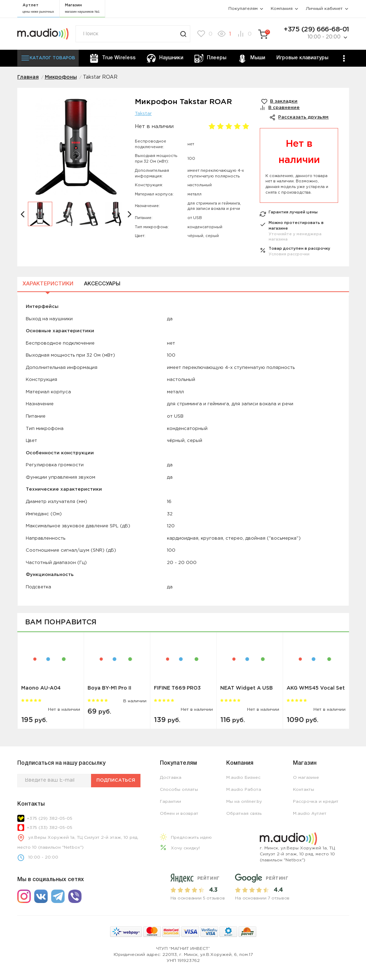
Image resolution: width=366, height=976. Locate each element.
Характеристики (48, 283)
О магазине (306, 778)
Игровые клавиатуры (302, 58)
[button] (22, 214)
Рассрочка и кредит (315, 802)
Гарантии (170, 802)
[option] (76, 150)
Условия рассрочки (289, 254)
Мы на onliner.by (244, 802)
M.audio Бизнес (243, 778)
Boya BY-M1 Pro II (109, 688)
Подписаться (115, 780)
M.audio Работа (243, 790)
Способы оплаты (179, 790)
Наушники (165, 58)
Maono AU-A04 (41, 688)
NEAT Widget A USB (246, 688)
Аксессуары (102, 283)
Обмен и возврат (179, 814)
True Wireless (113, 58)
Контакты (303, 790)
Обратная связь (244, 814)
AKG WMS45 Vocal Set (316, 688)
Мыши (251, 58)
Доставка (170, 778)
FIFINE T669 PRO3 (177, 688)
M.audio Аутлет (309, 814)
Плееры (210, 58)
